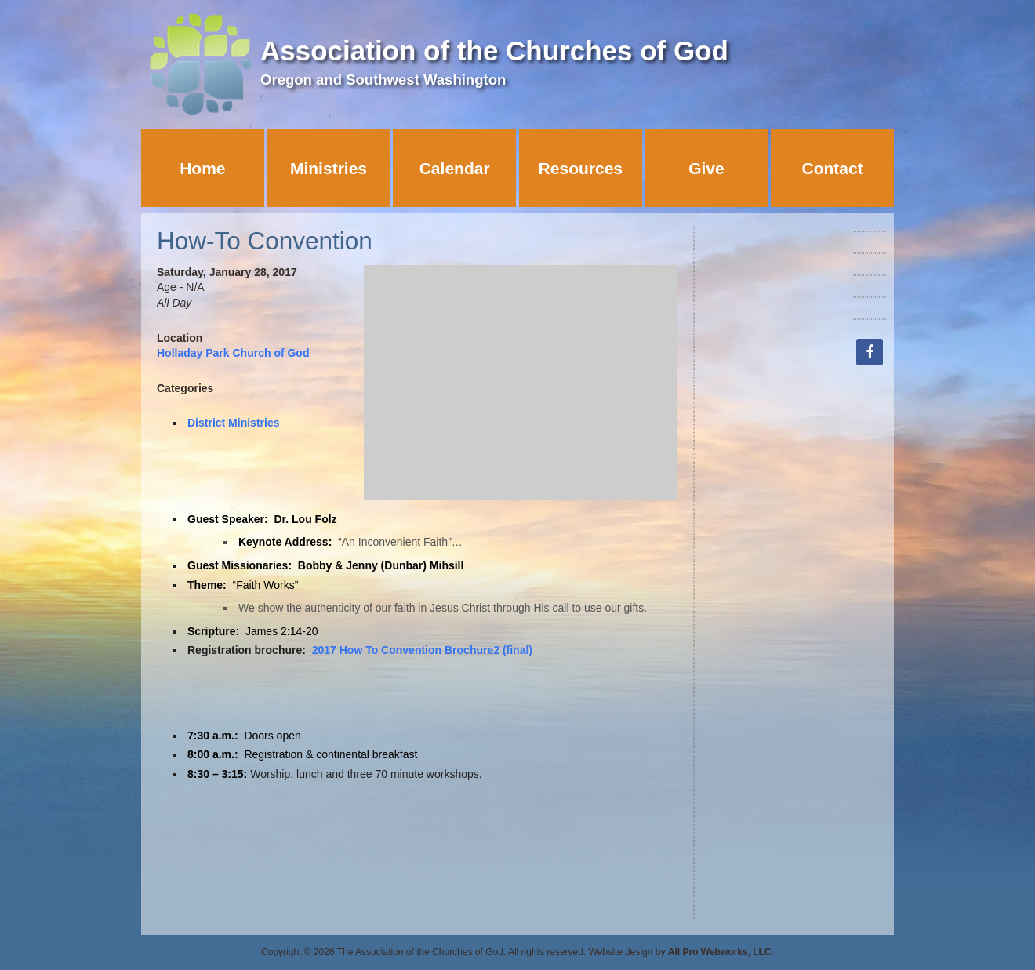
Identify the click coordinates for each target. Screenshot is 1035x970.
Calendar (454, 168)
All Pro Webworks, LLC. (721, 951)
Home (202, 168)
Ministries (328, 168)
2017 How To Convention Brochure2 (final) (422, 650)
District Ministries (233, 422)
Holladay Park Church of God (233, 353)
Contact (832, 168)
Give (706, 168)
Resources (581, 168)
